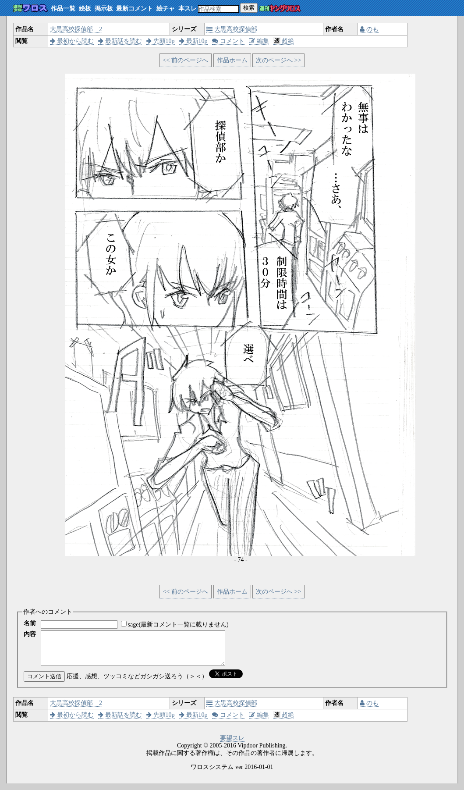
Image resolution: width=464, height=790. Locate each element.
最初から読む (72, 41)
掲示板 (104, 8)
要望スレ (232, 744)
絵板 (85, 8)
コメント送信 (44, 683)
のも (369, 29)
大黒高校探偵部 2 (76, 29)
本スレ (187, 8)
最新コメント (134, 8)
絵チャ (165, 8)
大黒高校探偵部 (231, 29)
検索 (249, 7)
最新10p (193, 41)
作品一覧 (63, 8)
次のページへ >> (278, 60)
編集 (259, 41)
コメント (228, 41)
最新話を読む (120, 41)
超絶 (283, 41)
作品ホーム (232, 60)
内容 (30, 634)
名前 (30, 623)
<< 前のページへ (185, 60)
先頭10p (160, 41)
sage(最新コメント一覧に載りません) (178, 624)
